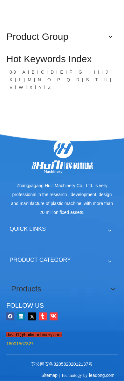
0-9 (13, 72)
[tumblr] (43, 316)
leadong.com (101, 375)
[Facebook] (10, 316)
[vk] (54, 316)
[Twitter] (32, 316)
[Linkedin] (21, 316)
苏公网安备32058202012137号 (62, 364)
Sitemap (49, 375)
